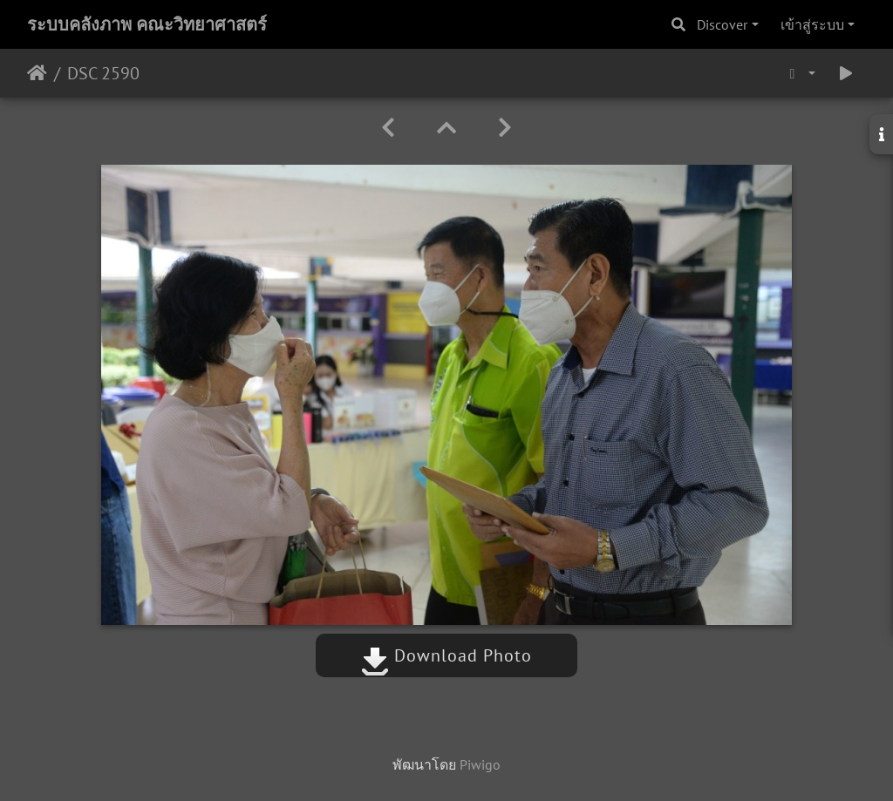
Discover (722, 24)
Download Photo (446, 655)
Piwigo (480, 764)
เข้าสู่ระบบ (812, 24)
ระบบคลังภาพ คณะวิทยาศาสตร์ (147, 24)
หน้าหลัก (37, 73)
